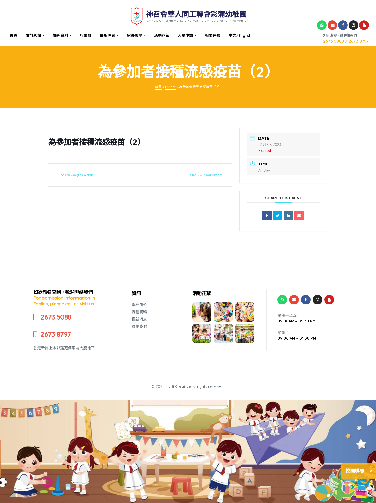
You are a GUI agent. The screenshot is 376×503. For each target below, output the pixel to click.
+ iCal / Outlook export (197, 175)
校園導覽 (354, 471)
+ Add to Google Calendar (85, 175)
